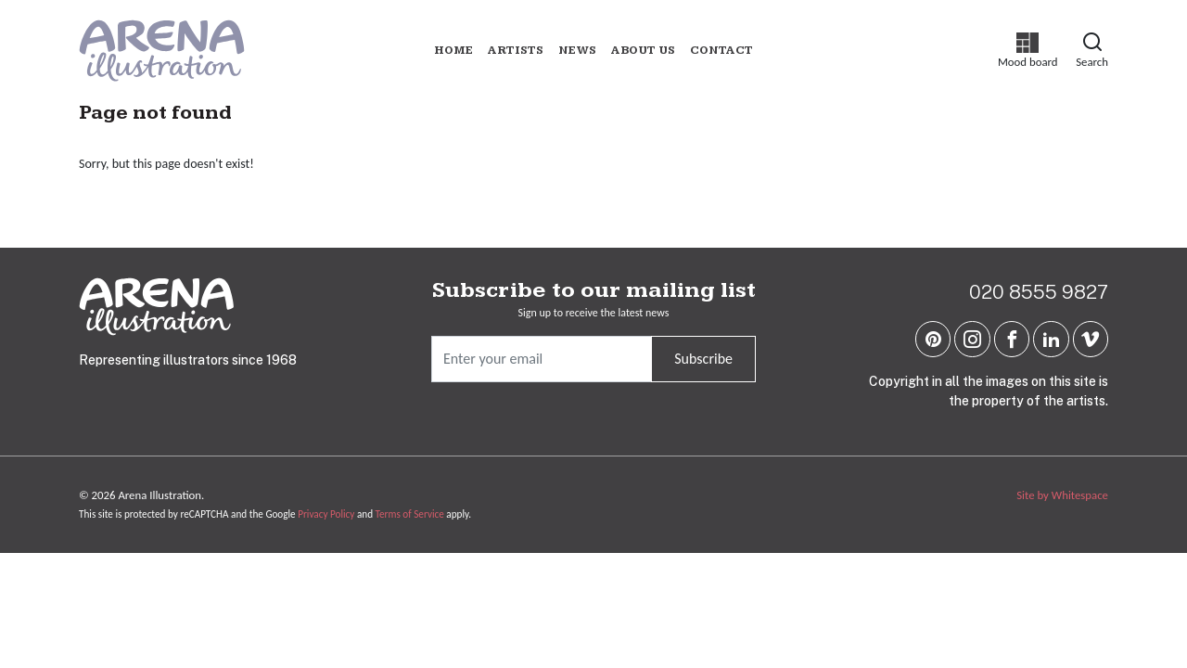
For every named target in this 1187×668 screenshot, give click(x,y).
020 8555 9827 (1038, 291)
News (577, 51)
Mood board (1028, 50)
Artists (515, 51)
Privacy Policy (326, 513)
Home (453, 51)
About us (643, 51)
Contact (721, 51)
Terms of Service (410, 513)
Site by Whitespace (1062, 495)
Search (1092, 50)
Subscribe (703, 358)
